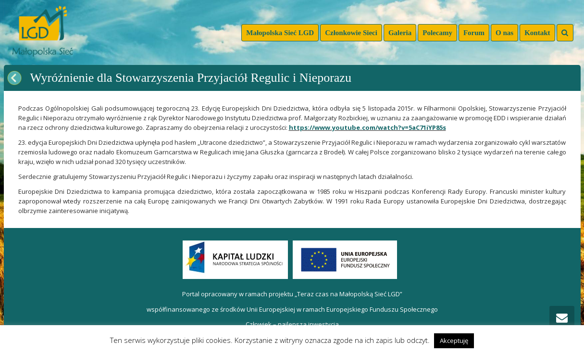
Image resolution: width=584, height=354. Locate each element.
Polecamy (437, 33)
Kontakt (537, 33)
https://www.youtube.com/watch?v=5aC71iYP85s (367, 127)
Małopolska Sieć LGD (280, 33)
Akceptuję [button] (454, 340)
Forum (474, 33)
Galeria (399, 33)
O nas (504, 33)
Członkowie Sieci (351, 33)
